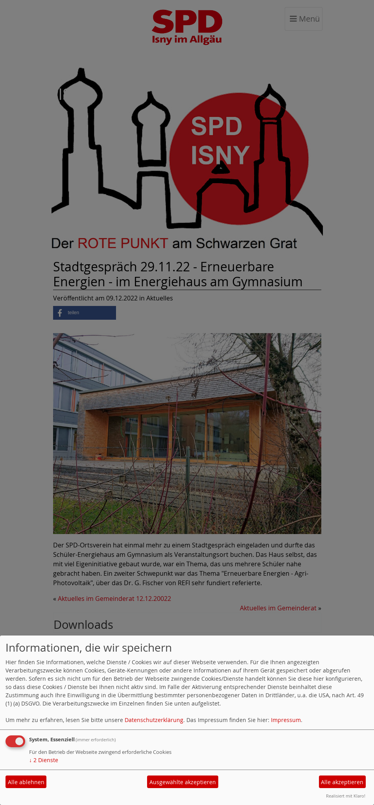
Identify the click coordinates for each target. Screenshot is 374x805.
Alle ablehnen (26, 782)
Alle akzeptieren (342, 782)
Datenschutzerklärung (154, 720)
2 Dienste (43, 760)
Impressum (286, 720)
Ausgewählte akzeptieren (182, 782)
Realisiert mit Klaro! (345, 796)
